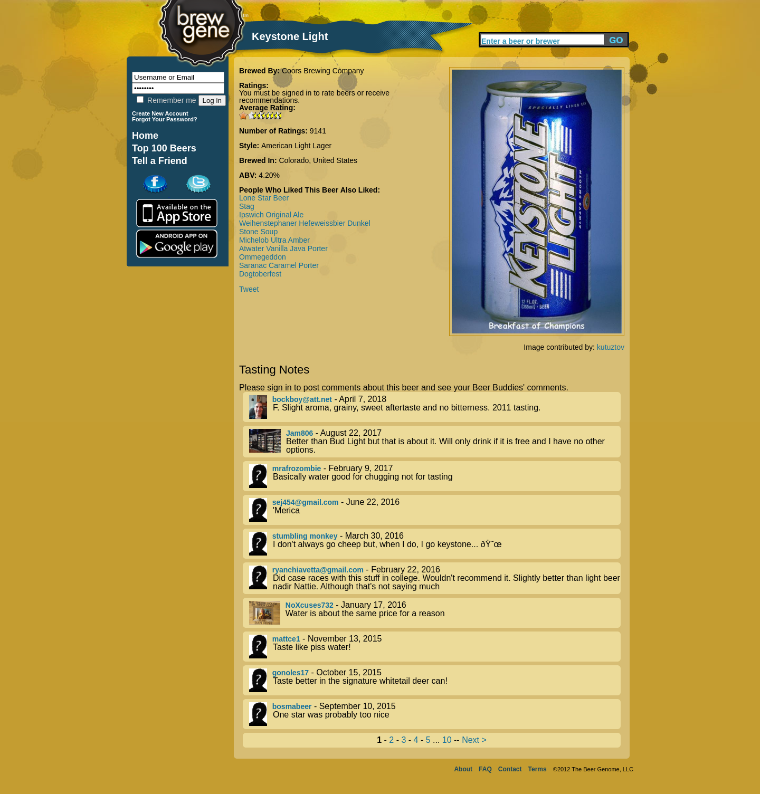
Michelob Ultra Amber (274, 240)
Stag (246, 206)
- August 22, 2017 (435, 441)
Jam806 (299, 433)
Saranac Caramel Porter (279, 265)
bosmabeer (292, 706)
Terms (537, 769)
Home (145, 135)
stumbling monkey (305, 536)
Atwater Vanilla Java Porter (283, 248)
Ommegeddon (262, 257)
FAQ (485, 769)
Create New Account (160, 113)
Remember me (166, 100)
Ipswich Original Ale (271, 215)
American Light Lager (296, 145)
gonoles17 (290, 672)
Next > (474, 739)
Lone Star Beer (264, 198)
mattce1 (286, 639)
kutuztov (610, 347)
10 (447, 739)
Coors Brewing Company (323, 70)
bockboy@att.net (302, 399)
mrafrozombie (296, 468)
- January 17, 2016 (435, 613)
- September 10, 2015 (435, 714)
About (463, 769)
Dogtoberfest (260, 274)
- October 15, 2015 (435, 680)
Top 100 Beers (164, 148)
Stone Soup (258, 231)
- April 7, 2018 (435, 407)
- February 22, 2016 (435, 578)
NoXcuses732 (310, 605)
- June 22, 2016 (435, 510)
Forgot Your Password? (164, 119)
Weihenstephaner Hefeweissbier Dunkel (304, 223)
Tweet (249, 289)
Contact (510, 769)
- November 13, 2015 (435, 646)
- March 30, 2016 (435, 544)
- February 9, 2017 (435, 476)
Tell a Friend (159, 161)
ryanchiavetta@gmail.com (318, 570)
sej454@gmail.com (305, 502)
